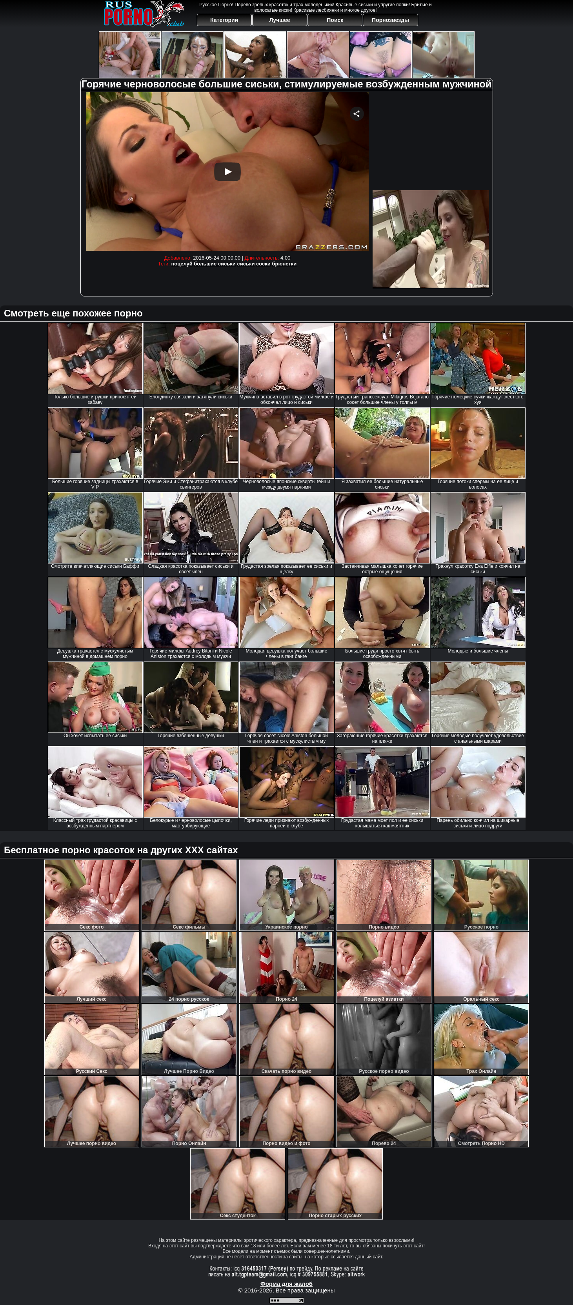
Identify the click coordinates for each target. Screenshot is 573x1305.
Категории (224, 20)
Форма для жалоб (286, 1283)
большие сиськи (215, 264)
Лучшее (279, 20)
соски (263, 264)
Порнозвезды (390, 20)
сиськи (246, 264)
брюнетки (284, 264)
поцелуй (181, 264)
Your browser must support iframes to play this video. (227, 171)
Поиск (335, 20)
